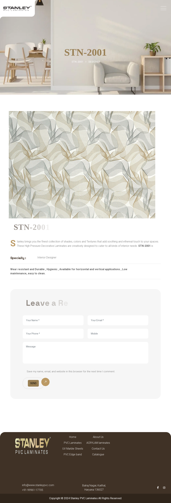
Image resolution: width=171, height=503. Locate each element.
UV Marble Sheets (72, 448)
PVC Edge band (73, 454)
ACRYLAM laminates (98, 442)
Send (33, 383)
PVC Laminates (73, 442)
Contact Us (98, 448)
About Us (98, 437)
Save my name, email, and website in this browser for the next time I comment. (71, 371)
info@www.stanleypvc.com (38, 485)
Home (72, 437)
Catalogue (98, 454)
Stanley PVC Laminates (84, 498)
